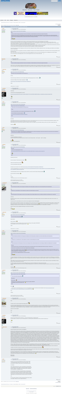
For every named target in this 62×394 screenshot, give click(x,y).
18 (13, 381)
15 (11, 381)
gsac (3, 359)
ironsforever (5, 182)
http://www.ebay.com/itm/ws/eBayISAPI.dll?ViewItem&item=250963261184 (21, 81)
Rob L (4, 127)
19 (14, 381)
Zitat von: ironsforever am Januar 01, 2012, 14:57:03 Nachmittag (18, 233)
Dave (3, 28)
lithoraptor (4, 298)
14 (10, 381)
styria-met (4, 69)
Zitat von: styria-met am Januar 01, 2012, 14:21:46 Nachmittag (18, 104)
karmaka (4, 88)
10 (7, 381)
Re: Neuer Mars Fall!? (15, 28)
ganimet (4, 144)
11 (8, 381)
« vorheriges (56, 382)
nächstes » (59, 382)
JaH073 (19, 22)
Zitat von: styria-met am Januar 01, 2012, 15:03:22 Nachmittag (18, 272)
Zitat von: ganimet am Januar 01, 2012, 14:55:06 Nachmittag (18, 214)
